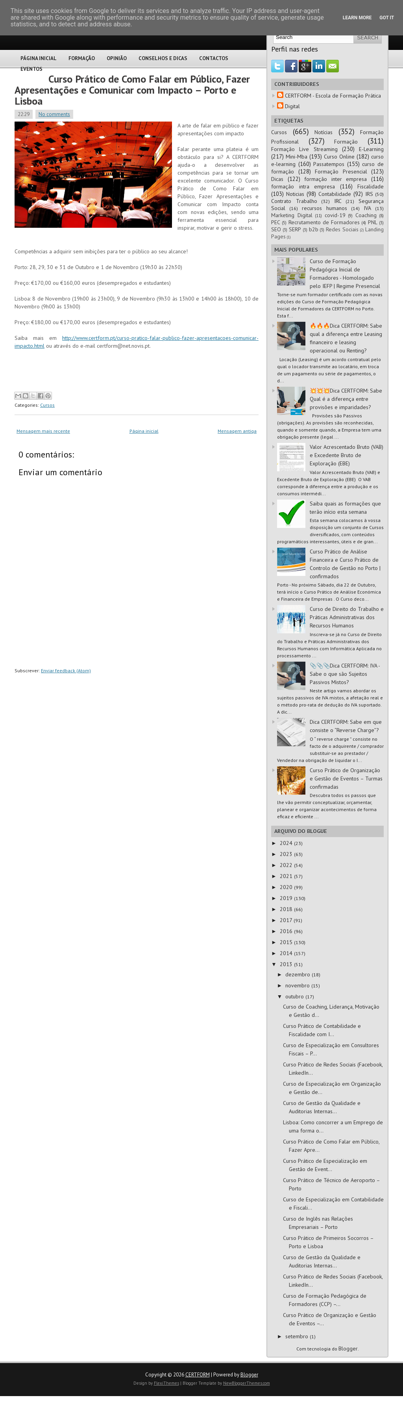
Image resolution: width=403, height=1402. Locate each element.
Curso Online (339, 156)
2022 (287, 865)
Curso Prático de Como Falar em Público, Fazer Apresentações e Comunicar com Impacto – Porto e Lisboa (132, 89)
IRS (369, 193)
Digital (292, 106)
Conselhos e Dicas (163, 58)
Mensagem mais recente (43, 431)
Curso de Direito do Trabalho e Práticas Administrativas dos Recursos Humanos (347, 617)
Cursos (47, 405)
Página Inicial (38, 58)
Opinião (117, 58)
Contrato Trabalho (294, 201)
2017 (287, 920)
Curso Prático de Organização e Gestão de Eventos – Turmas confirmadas (346, 778)
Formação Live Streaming (304, 149)
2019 (287, 898)
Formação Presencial (341, 171)
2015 (287, 942)
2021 (287, 876)
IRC (338, 201)
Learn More (357, 17)
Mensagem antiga (237, 431)
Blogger (348, 1348)
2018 (287, 909)
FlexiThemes (166, 1383)
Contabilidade (334, 193)
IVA (367, 208)
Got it (386, 17)
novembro (298, 985)
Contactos (213, 58)
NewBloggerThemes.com (246, 1383)
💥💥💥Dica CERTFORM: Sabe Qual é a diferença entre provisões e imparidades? (346, 399)
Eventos (31, 69)
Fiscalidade (370, 186)
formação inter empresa (335, 179)
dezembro (298, 974)
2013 (287, 964)
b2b (313, 229)
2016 (287, 931)
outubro (295, 996)
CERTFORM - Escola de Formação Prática (333, 95)
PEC (275, 222)
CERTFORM (197, 1374)
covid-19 (335, 215)
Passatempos (328, 164)
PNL (372, 222)
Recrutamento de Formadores (324, 222)
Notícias (323, 132)
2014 (287, 953)
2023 (287, 854)
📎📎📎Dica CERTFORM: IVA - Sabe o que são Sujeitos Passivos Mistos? (345, 674)
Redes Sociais (342, 229)
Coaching (366, 215)
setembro (297, 1336)
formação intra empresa (303, 186)
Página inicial (144, 431)
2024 (287, 843)
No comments (54, 114)
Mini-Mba (296, 156)
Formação (81, 58)
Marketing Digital (291, 215)
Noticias (295, 193)
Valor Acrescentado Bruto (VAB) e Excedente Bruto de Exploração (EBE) (346, 455)
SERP (295, 229)
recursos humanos (324, 208)
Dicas (277, 179)
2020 (287, 887)
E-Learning (371, 149)
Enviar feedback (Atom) (66, 670)
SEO (276, 229)
